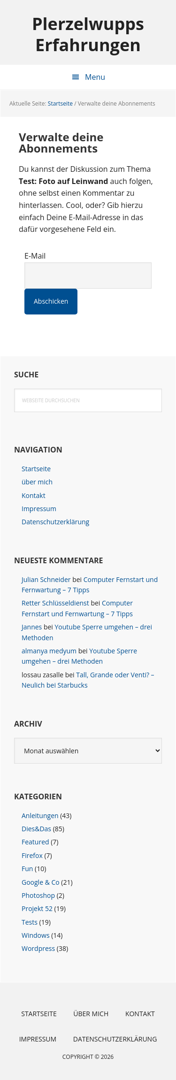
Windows (36, 935)
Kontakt (34, 495)
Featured (35, 841)
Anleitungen (40, 815)
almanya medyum (49, 650)
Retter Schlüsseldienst (55, 602)
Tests (30, 922)
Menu (95, 77)
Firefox (32, 855)
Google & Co (41, 882)
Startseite (36, 468)
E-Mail (35, 256)
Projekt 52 (37, 908)
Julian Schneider (46, 579)
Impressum (39, 508)
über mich (37, 481)
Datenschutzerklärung (55, 521)
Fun (27, 868)
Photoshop (38, 895)
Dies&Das (36, 828)
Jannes (32, 626)
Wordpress (38, 948)
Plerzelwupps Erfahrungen (88, 33)
